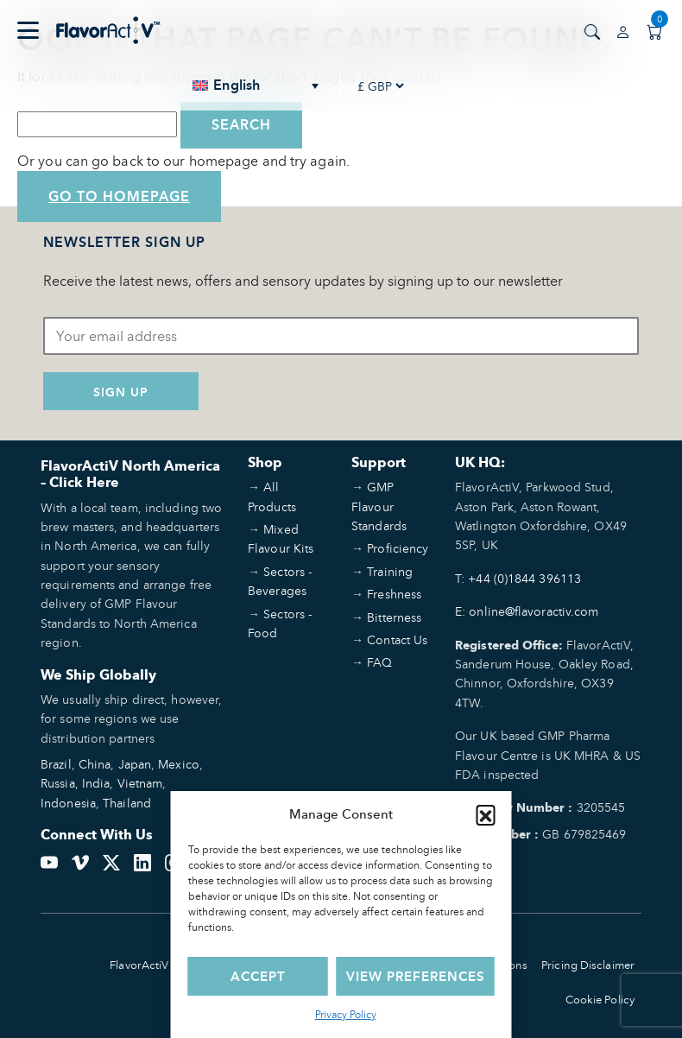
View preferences (415, 976)
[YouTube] (49, 860)
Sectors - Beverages (280, 580)
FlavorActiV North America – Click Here (130, 474)
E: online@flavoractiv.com (527, 611)
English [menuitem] (236, 85)
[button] (486, 814)
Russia (58, 783)
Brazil (56, 764)
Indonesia (68, 803)
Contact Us (397, 639)
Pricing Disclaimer (588, 965)
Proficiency (397, 548)
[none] (256, 85)
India (96, 783)
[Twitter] (111, 860)
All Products (272, 496)
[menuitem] (256, 85)
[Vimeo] (80, 860)
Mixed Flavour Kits (280, 538)
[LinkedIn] (142, 860)
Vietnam (140, 783)
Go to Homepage (119, 196)
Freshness (394, 594)
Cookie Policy (600, 1000)
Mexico (178, 764)
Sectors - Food (280, 623)
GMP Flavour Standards (379, 506)
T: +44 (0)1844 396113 (518, 578)
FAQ (379, 662)
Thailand (127, 803)
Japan (135, 764)
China (95, 764)
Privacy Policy (345, 1014)
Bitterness (394, 617)
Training (390, 571)
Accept (258, 976)
